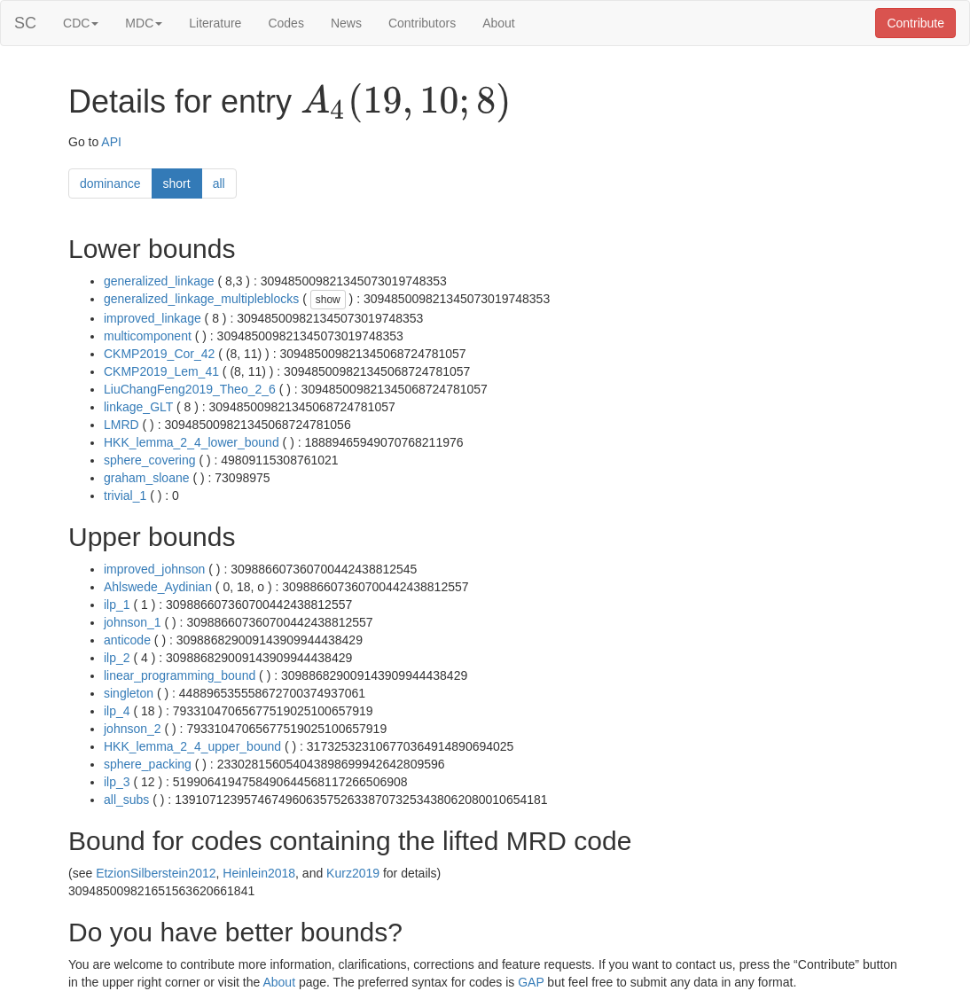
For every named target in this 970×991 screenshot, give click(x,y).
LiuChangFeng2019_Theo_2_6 (190, 389)
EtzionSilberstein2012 (155, 873)
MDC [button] (143, 23)
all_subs (126, 799)
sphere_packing (148, 764)
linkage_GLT (138, 407)
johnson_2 (132, 729)
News (346, 23)
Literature (215, 23)
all (219, 183)
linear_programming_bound (179, 675)
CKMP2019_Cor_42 (159, 354)
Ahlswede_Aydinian (158, 587)
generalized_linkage (159, 281)
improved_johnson (154, 569)
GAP (531, 982)
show (328, 299)
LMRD (121, 424)
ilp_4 (117, 711)
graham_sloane (147, 478)
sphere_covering (150, 460)
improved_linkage (152, 318)
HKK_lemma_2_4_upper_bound (192, 746)
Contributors (422, 23)
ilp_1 (117, 604)
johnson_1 (132, 622)
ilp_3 (117, 782)
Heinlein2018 (259, 873)
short (177, 183)
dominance (110, 183)
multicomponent (148, 336)
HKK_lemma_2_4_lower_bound (191, 442)
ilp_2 (117, 658)
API (111, 142)
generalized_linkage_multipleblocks (201, 299)
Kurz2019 (352, 873)
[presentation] (406, 103)
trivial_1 (125, 495)
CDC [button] (80, 23)
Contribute (915, 23)
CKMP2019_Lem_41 (161, 371)
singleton (128, 693)
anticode (127, 640)
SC (25, 23)
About (498, 23)
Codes (285, 23)
